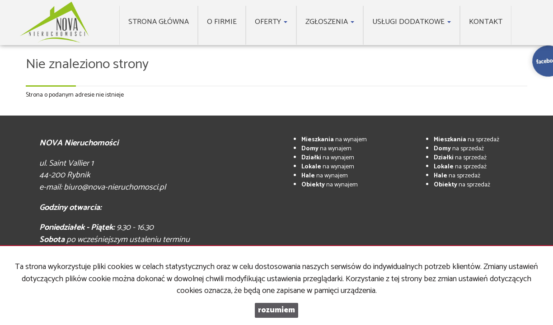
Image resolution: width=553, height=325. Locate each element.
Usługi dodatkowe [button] (411, 22)
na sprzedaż (466, 140)
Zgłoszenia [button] (329, 22)
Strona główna (158, 22)
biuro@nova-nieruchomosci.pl (115, 187)
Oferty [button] (271, 22)
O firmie (222, 22)
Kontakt (485, 22)
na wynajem (334, 140)
